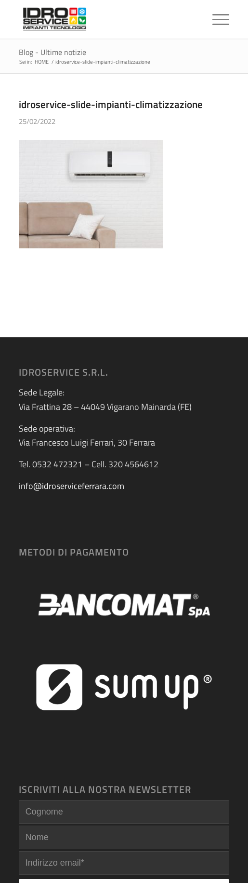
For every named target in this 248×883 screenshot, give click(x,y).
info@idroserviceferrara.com (71, 485)
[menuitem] (216, 19)
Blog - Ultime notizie (52, 52)
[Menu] (216, 19)
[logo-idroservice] (103, 19)
